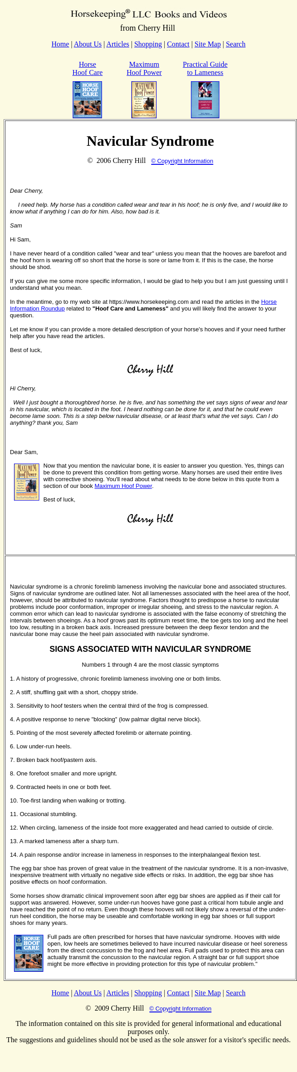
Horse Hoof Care (87, 68)
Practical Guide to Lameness (205, 68)
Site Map (208, 44)
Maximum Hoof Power (144, 68)
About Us (88, 44)
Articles (118, 44)
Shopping (148, 44)
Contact (178, 44)
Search (236, 44)
